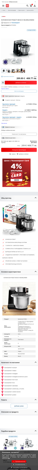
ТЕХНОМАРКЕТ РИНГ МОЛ (9, 380)
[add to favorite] (5, 449)
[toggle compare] (12, 154)
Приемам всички (19, 461)
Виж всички (4, 123)
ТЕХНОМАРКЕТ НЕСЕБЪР (9, 367)
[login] (34, 5)
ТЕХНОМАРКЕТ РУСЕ (8, 383)
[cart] (31, 5)
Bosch (19, 356)
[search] (27, 5)
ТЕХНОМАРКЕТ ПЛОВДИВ (9, 374)
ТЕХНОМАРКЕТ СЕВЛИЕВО (9, 386)
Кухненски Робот (22, 319)
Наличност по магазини (19, 134)
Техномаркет (15, 22)
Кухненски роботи (29, 10)
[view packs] (19, 82)
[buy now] (19, 150)
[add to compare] (5, 445)
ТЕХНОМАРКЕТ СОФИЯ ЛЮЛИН (11, 392)
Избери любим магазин (8, 130)
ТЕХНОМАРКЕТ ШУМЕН (8, 395)
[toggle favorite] (23, 154)
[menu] (3, 5)
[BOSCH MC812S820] (27, 442)
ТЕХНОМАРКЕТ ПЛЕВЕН (8, 370)
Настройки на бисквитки (19, 467)
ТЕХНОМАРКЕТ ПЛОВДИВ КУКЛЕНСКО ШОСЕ (14, 377)
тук (9, 458)
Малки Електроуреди (11, 10)
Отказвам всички (19, 464)
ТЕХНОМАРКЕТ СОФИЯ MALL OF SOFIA (12, 389)
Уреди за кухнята (21, 10)
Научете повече (5, 88)
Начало (3, 10)
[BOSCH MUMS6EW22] (10, 442)
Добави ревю (19, 406)
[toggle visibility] (19, 198)
